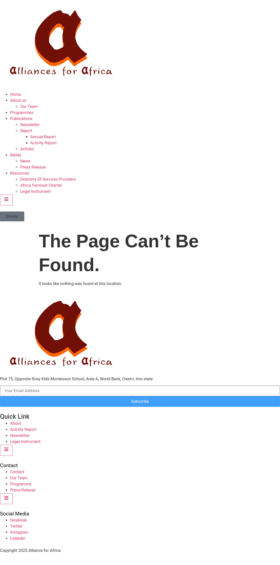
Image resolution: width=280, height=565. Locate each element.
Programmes (21, 112)
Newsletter (30, 124)
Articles (27, 149)
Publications (21, 118)
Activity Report (43, 142)
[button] (12, 216)
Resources (19, 173)
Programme (20, 484)
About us (18, 100)
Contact (17, 471)
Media (15, 155)
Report (26, 130)
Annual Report (43, 136)
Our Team (29, 106)
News (25, 161)
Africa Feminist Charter (41, 185)
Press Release (33, 167)
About (15, 423)
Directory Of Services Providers (48, 179)
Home (15, 94)
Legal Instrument (35, 191)
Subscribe (140, 401)
